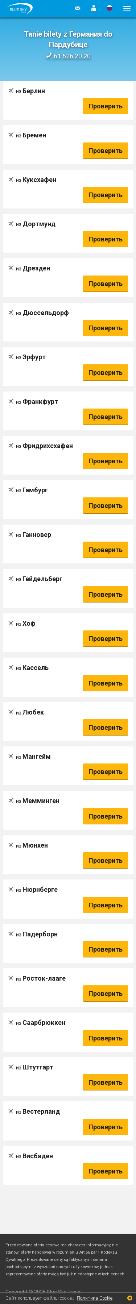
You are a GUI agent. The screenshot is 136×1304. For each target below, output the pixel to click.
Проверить (105, 106)
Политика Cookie (94, 1298)
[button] (93, 8)
